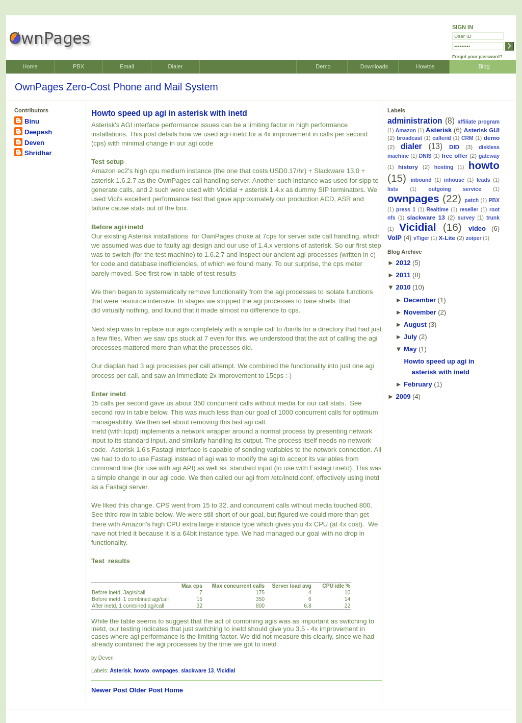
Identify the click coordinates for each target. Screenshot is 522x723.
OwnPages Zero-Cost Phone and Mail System (116, 86)
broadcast (409, 138)
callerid (441, 138)
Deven (34, 143)
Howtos (425, 66)
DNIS (425, 156)
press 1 (405, 209)
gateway (489, 156)
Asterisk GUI (482, 130)
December (420, 300)
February (418, 384)
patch (471, 200)
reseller (468, 209)
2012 (403, 263)
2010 (403, 287)
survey (466, 218)
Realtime (438, 209)
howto (141, 670)
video (477, 228)
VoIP (394, 238)
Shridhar (37, 153)
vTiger (421, 238)
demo (492, 137)
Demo (323, 66)
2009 (403, 396)
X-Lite (447, 237)
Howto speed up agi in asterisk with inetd (169, 113)
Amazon (406, 130)
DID (454, 146)
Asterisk (120, 670)
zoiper (474, 238)
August (415, 324)
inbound (421, 180)
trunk (493, 218)
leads (483, 180)
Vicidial (226, 670)
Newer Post (109, 690)
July (410, 337)
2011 (403, 275)
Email (127, 66)
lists (392, 189)
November (420, 312)
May (410, 349)
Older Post (146, 690)
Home (29, 66)
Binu (31, 121)
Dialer (175, 66)
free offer (454, 155)
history (408, 166)
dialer (411, 146)
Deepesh (38, 132)
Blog (483, 66)
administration (414, 120)
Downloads (374, 66)
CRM (467, 138)
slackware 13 (197, 670)
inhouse (454, 180)
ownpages (165, 670)
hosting (444, 167)
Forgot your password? (477, 56)
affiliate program (478, 122)
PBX (78, 66)
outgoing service (454, 189)
